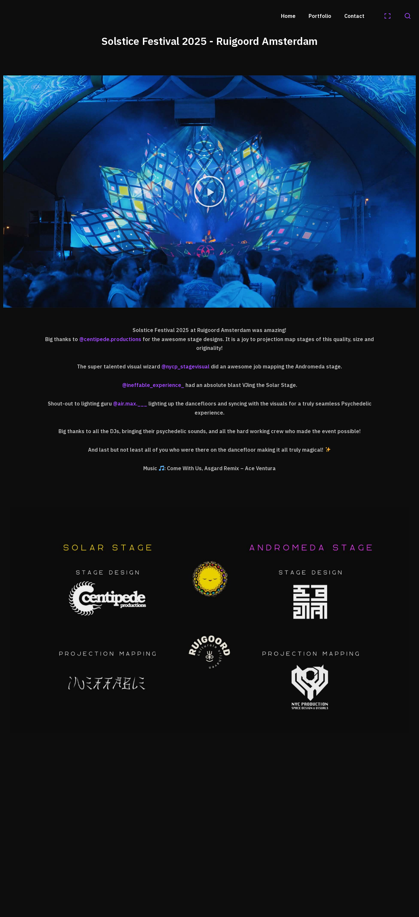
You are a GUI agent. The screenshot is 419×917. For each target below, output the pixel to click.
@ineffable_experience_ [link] (153, 385)
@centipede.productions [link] (110, 339)
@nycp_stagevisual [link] (185, 366)
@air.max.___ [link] (130, 403)
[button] (209, 191)
